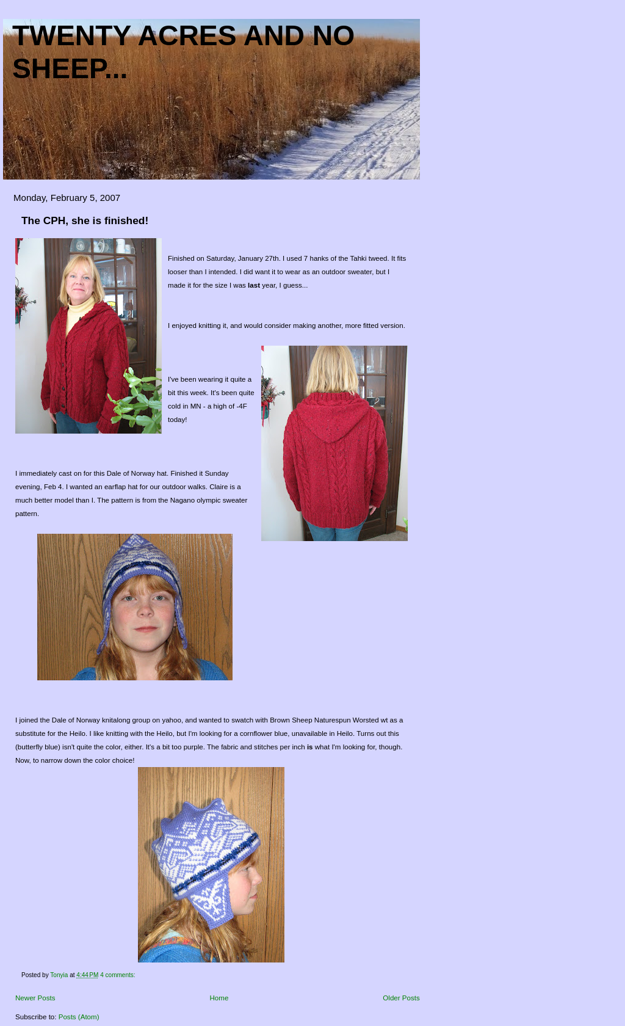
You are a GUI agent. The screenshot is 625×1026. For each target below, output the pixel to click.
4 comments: (118, 975)
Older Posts (401, 998)
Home (219, 998)
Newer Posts (35, 998)
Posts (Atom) (79, 1017)
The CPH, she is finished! (84, 220)
